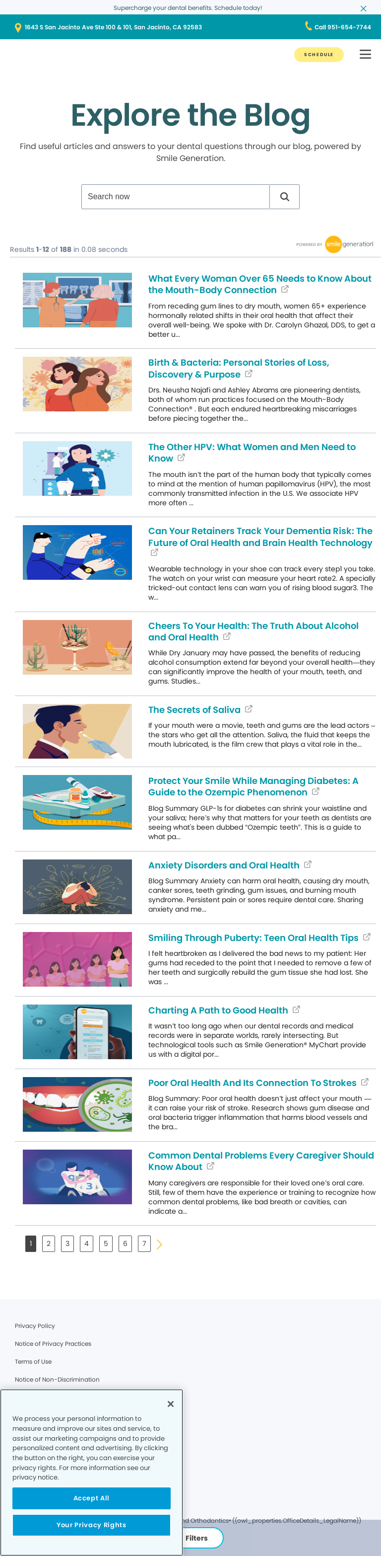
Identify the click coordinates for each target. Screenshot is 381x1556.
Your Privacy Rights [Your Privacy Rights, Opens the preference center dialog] (91, 1525)
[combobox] (175, 197)
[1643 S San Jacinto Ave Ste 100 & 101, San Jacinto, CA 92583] (190, 27)
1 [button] (31, 1243)
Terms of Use (33, 1361)
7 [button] (144, 1243)
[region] (91, 1472)
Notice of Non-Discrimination (57, 1379)
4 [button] (86, 1243)
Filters (191, 1538)
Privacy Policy (35, 1326)
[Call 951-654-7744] (343, 27)
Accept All (91, 1498)
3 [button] (67, 1243)
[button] (285, 196)
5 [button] (106, 1243)
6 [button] (125, 1243)
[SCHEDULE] (319, 54)
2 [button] (49, 1243)
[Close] (171, 1404)
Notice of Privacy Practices (53, 1343)
